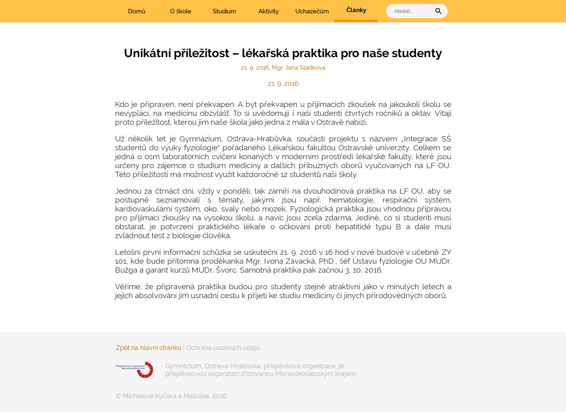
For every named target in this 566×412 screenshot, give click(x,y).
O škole (180, 11)
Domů (136, 11)
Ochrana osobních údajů (223, 348)
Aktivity (268, 11)
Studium (224, 11)
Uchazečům (312, 11)
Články (356, 10)
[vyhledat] (410, 11)
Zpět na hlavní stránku (149, 348)
